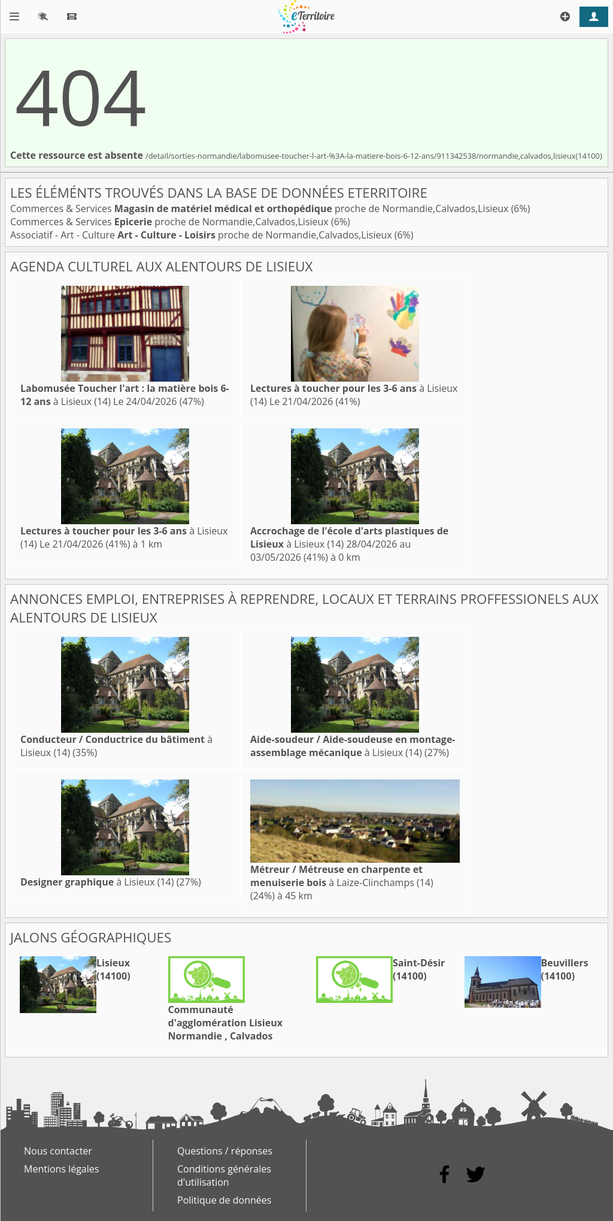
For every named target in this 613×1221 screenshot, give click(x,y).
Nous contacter (58, 1150)
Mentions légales (61, 1168)
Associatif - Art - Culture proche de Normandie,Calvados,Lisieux (202, 234)
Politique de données (224, 1200)
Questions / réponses (224, 1150)
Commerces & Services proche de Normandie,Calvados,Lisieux (260, 208)
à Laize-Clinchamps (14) (341, 876)
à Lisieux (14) (353, 746)
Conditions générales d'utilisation (224, 1175)
